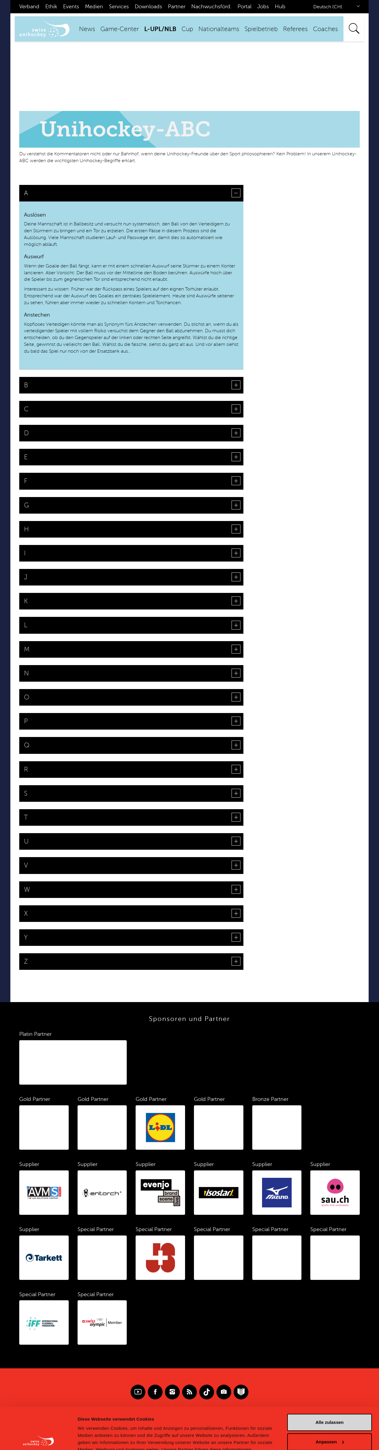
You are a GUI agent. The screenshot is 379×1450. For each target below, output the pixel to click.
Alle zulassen (329, 1380)
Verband (29, 6)
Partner (176, 6)
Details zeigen (92, 1438)
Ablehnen (329, 1419)
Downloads (148, 6)
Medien (94, 6)
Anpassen (330, 1399)
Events (71, 6)
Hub (280, 6)
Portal (244, 6)
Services (119, 6)
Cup (187, 29)
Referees (295, 29)
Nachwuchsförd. (211, 6)
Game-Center (119, 29)
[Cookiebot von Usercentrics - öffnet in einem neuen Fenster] (38, 1438)
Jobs (263, 6)
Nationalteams (218, 29)
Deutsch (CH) (327, 6)
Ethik (51, 6)
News (87, 29)
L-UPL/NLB (160, 29)
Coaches (325, 29)
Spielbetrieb (261, 29)
